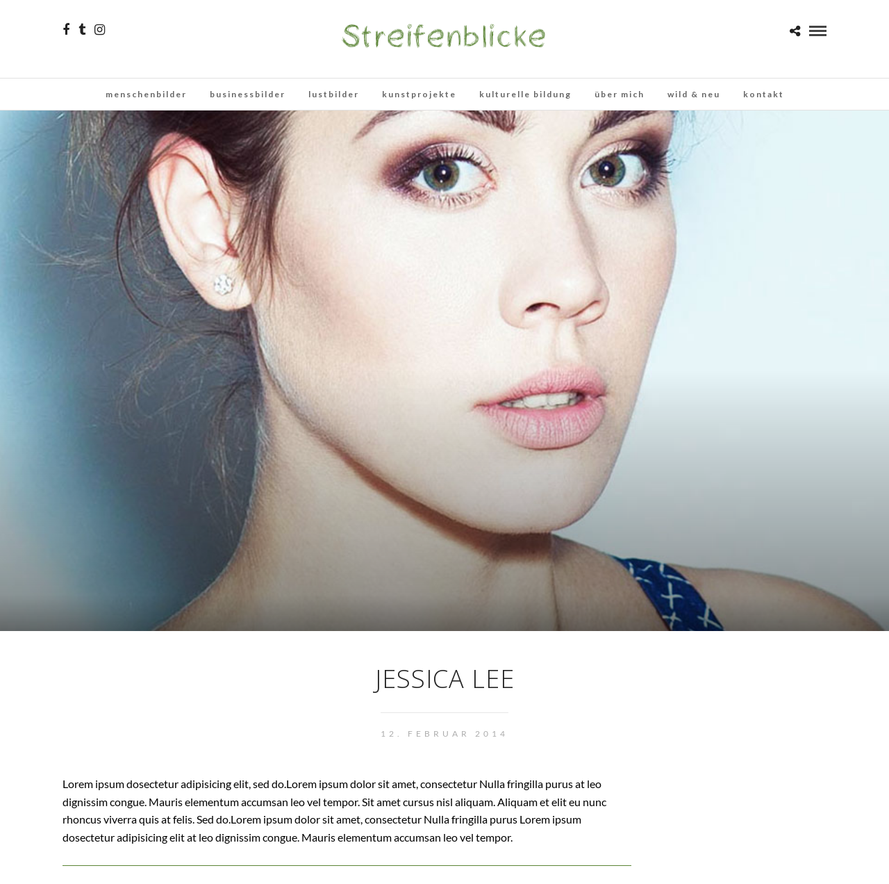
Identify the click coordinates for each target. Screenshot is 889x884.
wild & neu (693, 94)
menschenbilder (146, 94)
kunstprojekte (419, 94)
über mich (620, 94)
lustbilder (333, 94)
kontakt (763, 94)
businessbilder (247, 94)
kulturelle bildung (525, 94)
